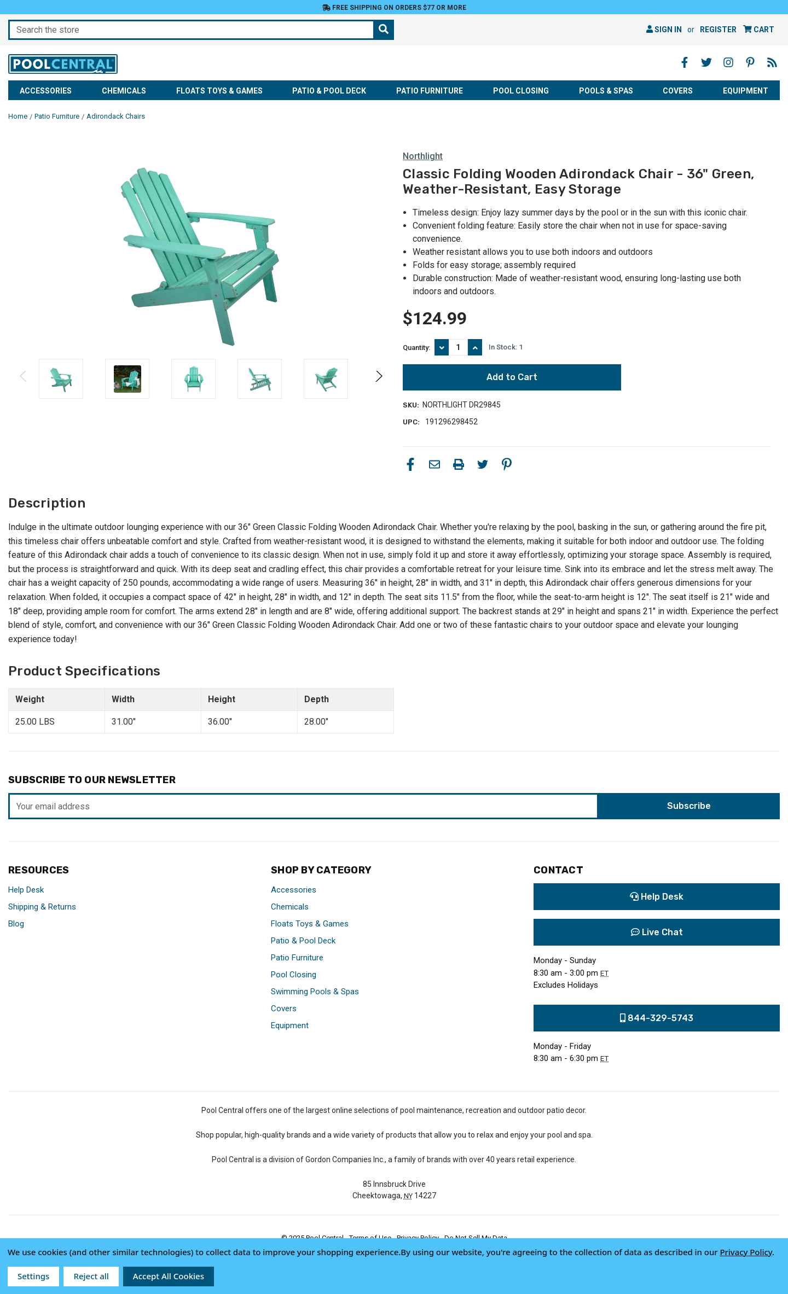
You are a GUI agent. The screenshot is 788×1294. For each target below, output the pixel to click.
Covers (678, 90)
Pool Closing (521, 90)
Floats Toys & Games (219, 90)
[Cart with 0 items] (759, 30)
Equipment (745, 90)
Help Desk (26, 890)
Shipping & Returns (42, 907)
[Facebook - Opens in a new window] (684, 62)
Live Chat (657, 932)
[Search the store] (383, 30)
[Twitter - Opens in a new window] (706, 62)
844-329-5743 (656, 1018)
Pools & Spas (606, 90)
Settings (33, 1275)
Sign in (664, 29)
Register (718, 29)
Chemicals (124, 90)
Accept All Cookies (168, 1275)
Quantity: (416, 347)
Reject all (90, 1275)
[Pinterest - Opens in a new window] (750, 62)
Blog (16, 924)
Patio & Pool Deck (329, 90)
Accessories (46, 90)
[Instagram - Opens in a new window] (728, 62)
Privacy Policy (746, 1251)
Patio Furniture (429, 90)
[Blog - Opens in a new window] (772, 62)
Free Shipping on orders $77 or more (394, 7)
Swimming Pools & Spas (315, 991)
